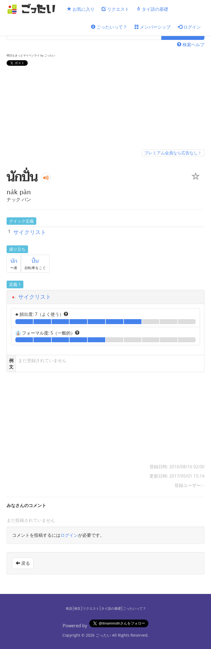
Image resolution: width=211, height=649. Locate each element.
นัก (13, 261)
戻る (23, 563)
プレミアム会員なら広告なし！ (173, 152)
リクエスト (115, 9)
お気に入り (81, 9)
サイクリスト (29, 232)
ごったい (103, 635)
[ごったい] (32, 9)
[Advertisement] (105, 108)
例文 (77, 608)
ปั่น (35, 261)
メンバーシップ (152, 27)
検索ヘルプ (190, 45)
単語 (69, 608)
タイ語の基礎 (152, 9)
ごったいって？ (109, 27)
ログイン (189, 27)
